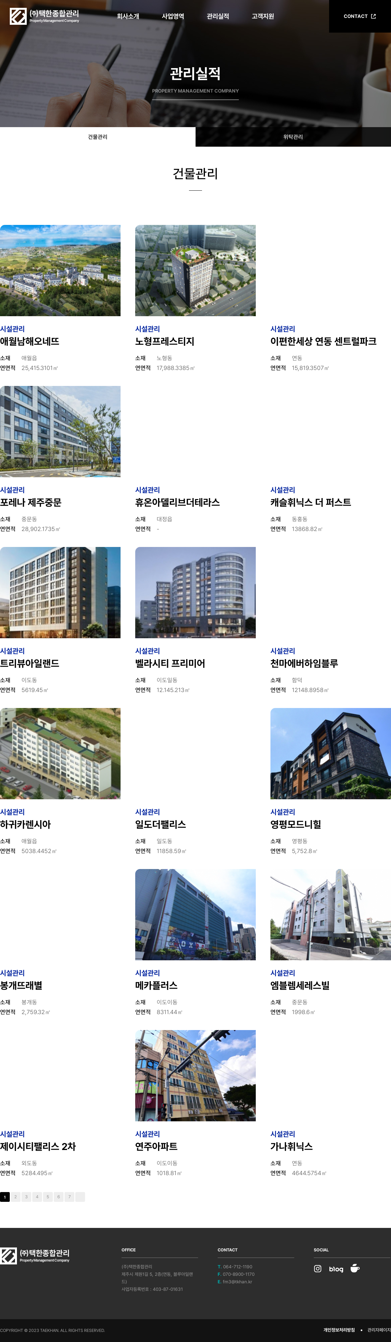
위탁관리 (293, 137)
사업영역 (173, 16)
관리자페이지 (379, 1330)
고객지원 (263, 16)
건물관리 (98, 137)
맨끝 (80, 1197)
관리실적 (218, 16)
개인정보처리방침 (339, 1330)
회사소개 (128, 16)
